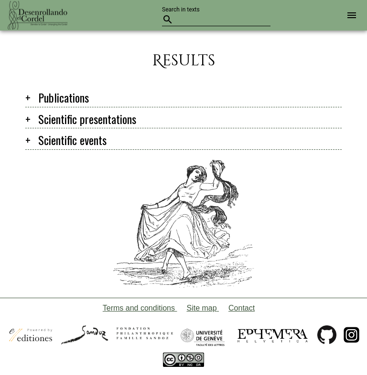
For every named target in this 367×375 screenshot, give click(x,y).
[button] (349, 15)
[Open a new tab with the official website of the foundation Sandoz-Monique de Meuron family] (117, 339)
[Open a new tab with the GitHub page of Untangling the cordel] (326, 339)
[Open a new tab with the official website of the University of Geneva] (203, 339)
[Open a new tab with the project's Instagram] (351, 339)
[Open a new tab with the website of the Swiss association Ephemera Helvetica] (272, 339)
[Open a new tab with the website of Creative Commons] (183, 361)
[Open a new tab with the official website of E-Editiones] (30, 339)
